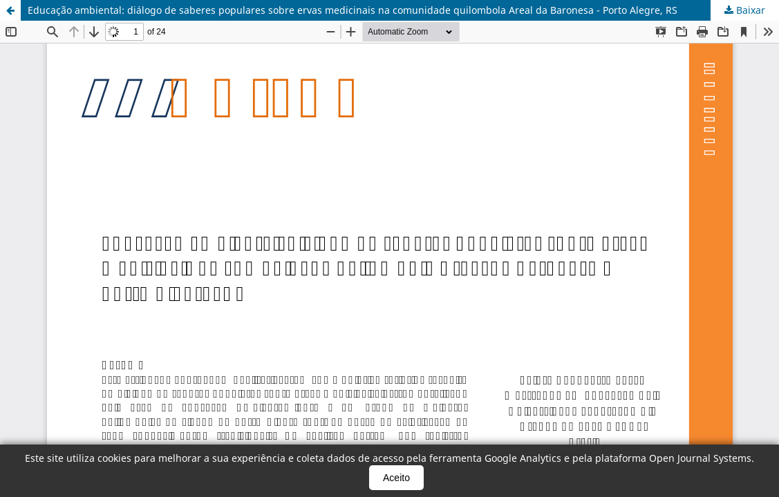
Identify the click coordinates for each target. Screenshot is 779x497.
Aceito (396, 477)
